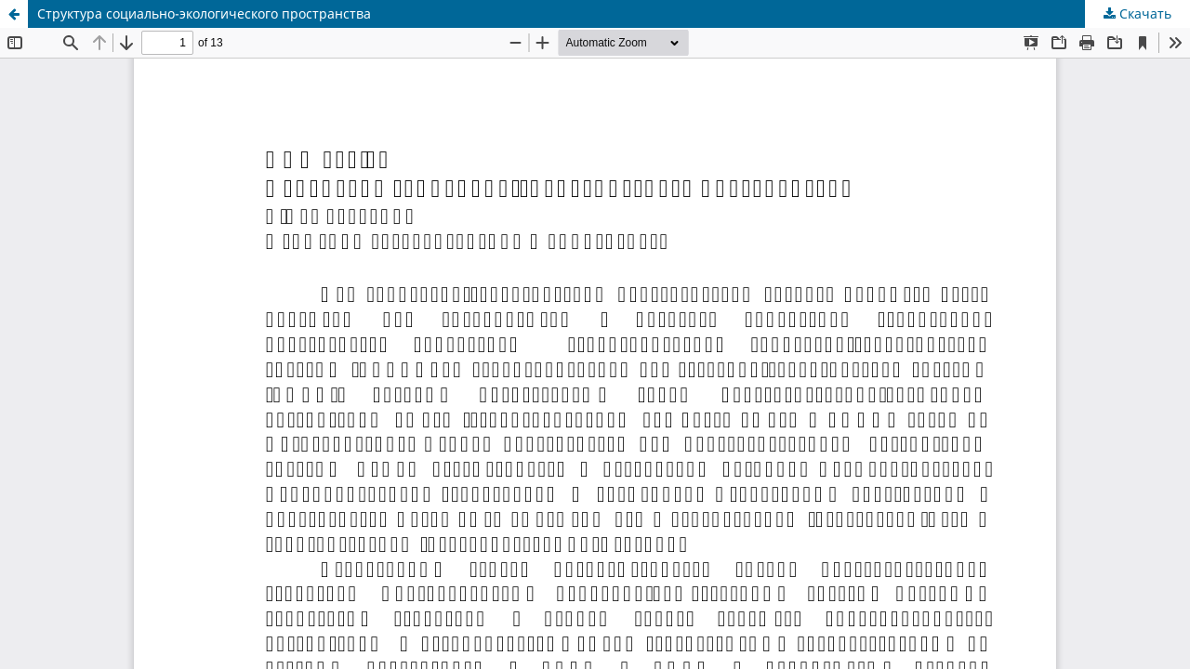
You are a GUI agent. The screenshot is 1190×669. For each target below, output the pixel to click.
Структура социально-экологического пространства (204, 13)
